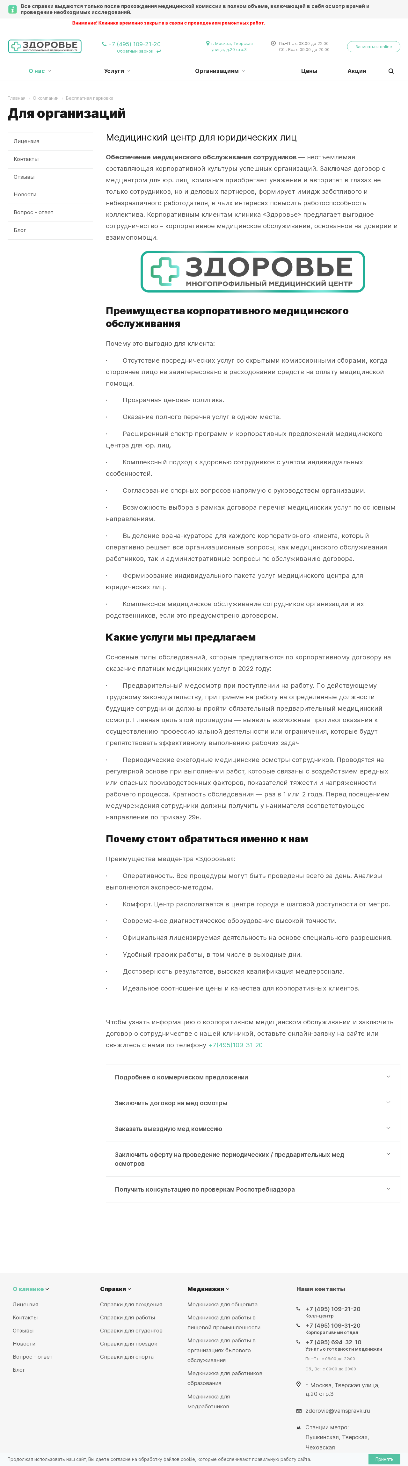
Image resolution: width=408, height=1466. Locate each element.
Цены (309, 71)
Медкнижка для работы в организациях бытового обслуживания (221, 1350)
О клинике (28, 1289)
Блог (20, 230)
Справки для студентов (131, 1330)
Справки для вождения (131, 1304)
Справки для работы (127, 1317)
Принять (384, 1459)
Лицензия (26, 141)
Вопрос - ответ (34, 212)
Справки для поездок (128, 1343)
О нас (40, 71)
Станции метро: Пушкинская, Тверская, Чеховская (337, 1437)
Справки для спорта (127, 1357)
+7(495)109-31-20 (235, 1045)
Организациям (220, 71)
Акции (356, 71)
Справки (113, 1289)
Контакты (26, 159)
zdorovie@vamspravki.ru (337, 1410)
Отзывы (24, 177)
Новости (25, 194)
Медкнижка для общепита (222, 1304)
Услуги (117, 71)
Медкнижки (205, 1289)
